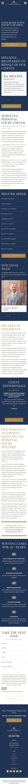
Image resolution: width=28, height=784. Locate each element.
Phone (3, 652)
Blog (14, 762)
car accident (18, 160)
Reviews (14, 760)
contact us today (5, 185)
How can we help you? (7, 666)
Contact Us (14, 764)
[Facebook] (10, 771)
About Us (14, 756)
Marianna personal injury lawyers (11, 479)
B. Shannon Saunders (6, 146)
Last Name (4, 648)
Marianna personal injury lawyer (18, 144)
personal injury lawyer (19, 337)
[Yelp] (14, 771)
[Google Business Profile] (7, 771)
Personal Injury (14, 758)
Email (3, 657)
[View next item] (8, 100)
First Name (4, 643)
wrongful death (14, 162)
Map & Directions (14, 747)
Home (13, 754)
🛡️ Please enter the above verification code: (12, 691)
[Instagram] (20, 771)
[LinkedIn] (17, 771)
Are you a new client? (7, 662)
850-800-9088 (14, 736)
